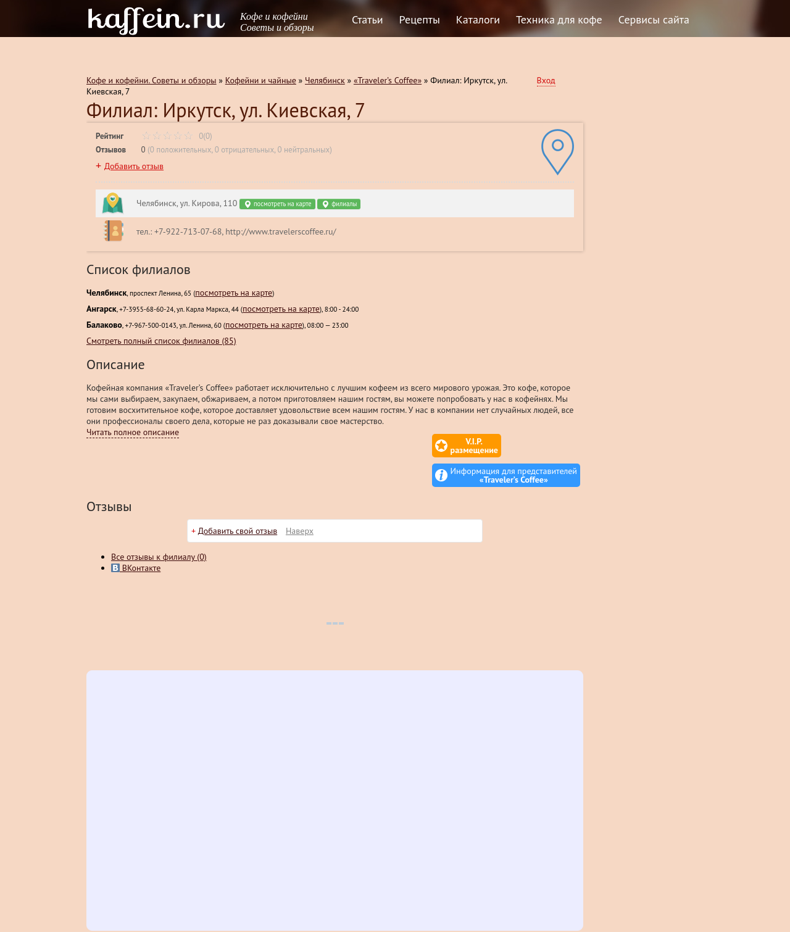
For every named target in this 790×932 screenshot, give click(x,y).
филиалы (339, 204)
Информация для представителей (514, 445)
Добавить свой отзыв (237, 501)
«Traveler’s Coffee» (388, 80)
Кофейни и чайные (260, 80)
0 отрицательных (244, 149)
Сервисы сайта (653, 19)
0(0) (176, 136)
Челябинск (325, 80)
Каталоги (478, 19)
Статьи (367, 19)
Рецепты (419, 19)
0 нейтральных (303, 149)
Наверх (300, 501)
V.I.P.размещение (401, 445)
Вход (546, 80)
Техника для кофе (559, 19)
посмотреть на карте (277, 204)
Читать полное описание (132, 432)
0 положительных (181, 149)
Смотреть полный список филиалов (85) (161, 340)
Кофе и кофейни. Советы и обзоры (151, 80)
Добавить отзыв (134, 166)
